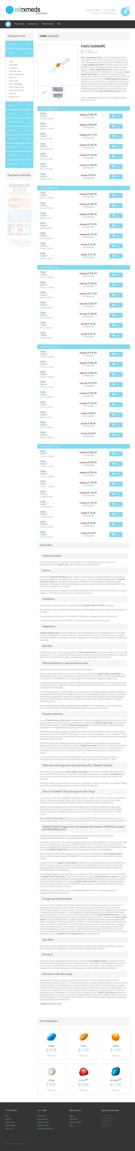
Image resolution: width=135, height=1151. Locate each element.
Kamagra (115, 1081)
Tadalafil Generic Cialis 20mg (58, 720)
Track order (19, 24)
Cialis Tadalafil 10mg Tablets (77, 772)
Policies (8, 1120)
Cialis (83, 1046)
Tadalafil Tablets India (58, 849)
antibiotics (41, 1117)
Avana (83, 1081)
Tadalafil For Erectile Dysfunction (70, 934)
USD (113, 10)
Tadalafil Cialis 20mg (58, 577)
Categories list (16, 36)
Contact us (33, 24)
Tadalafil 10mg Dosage (65, 791)
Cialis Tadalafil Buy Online (91, 58)
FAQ (59, 24)
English (97, 10)
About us (9, 1130)
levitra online (42, 1120)
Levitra (116, 1046)
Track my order (75, 1124)
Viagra (51, 1046)
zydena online (42, 1127)
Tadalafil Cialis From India (94, 605)
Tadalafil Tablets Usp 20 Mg (108, 674)
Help (71, 1127)
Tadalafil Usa (62, 564)
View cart (73, 1120)
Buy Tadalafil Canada (112, 854)
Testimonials (47, 24)
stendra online (43, 1124)
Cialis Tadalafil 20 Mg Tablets (52, 818)
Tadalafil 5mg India (88, 746)
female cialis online (45, 1130)
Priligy (51, 1081)
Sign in (72, 1117)
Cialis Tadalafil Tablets (87, 652)
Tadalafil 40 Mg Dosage (49, 633)
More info (51, 1056)
